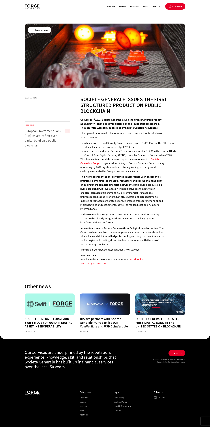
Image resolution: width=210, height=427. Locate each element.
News (144, 6)
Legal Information (122, 406)
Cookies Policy (120, 402)
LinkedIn (160, 397)
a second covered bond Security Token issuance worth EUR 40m (120, 151)
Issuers (122, 6)
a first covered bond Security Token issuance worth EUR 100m (119, 143)
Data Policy (119, 397)
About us (155, 6)
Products (110, 6)
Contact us (177, 353)
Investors (134, 6)
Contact (117, 410)
